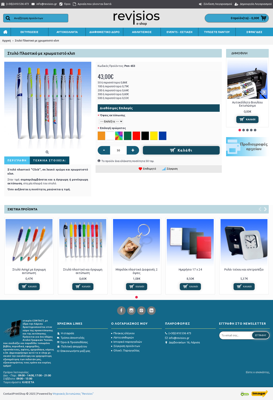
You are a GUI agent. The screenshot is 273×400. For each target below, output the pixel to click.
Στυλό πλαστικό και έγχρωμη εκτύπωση (82, 271)
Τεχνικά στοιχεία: (49, 160)
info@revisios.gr (177, 338)
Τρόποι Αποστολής (70, 337)
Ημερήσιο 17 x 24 (190, 269)
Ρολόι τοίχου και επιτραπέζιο (244, 269)
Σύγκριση (172, 168)
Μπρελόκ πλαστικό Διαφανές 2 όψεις (137, 271)
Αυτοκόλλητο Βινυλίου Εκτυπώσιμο (247, 104)
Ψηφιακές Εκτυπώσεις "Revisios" (73, 393)
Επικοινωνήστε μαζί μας (73, 350)
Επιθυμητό (149, 168)
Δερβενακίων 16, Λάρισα (182, 342)
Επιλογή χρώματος (113, 127)
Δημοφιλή (239, 53)
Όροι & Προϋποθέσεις (72, 342)
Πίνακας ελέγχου (123, 333)
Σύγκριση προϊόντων (125, 345)
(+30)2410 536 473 (178, 333)
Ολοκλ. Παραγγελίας (125, 350)
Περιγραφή (17, 160)
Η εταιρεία (65, 333)
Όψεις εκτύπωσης (112, 115)
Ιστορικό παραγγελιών (126, 341)
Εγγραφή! (260, 335)
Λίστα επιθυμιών (122, 337)
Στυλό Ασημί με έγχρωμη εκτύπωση (29, 271)
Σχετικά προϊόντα (22, 209)
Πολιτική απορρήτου (72, 346)
